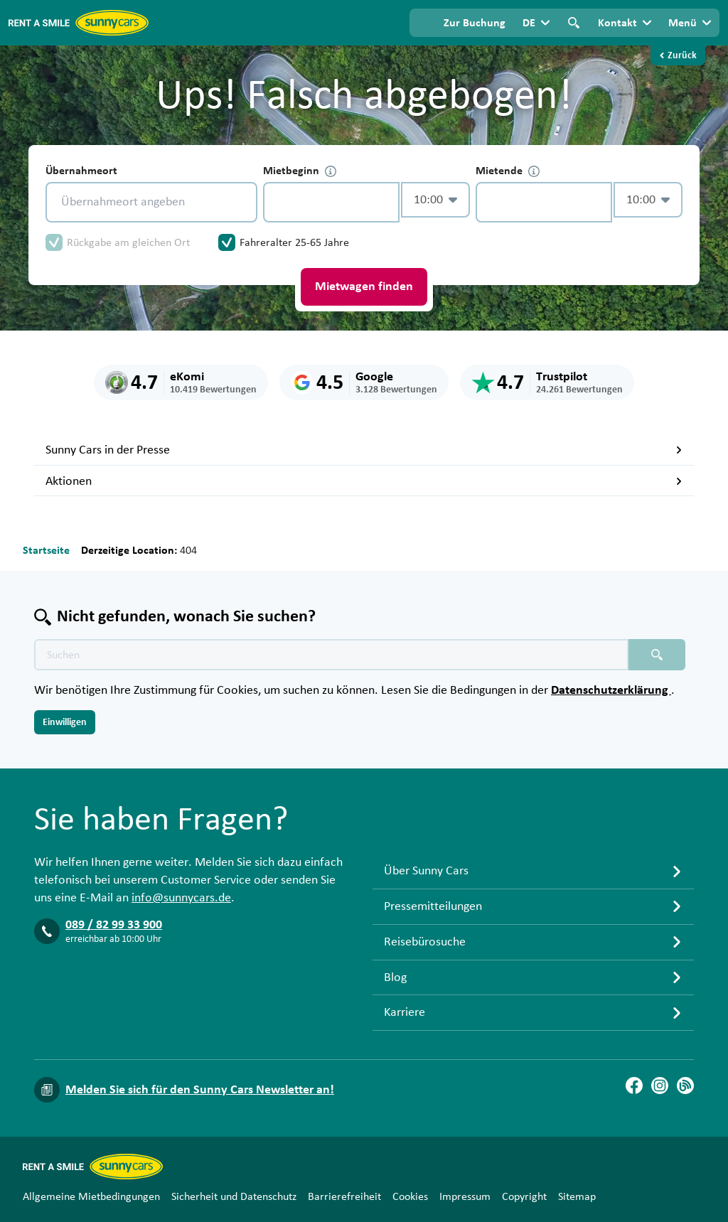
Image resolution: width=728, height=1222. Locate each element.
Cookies (410, 1196)
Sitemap (577, 1196)
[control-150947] (331, 202)
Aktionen (364, 481)
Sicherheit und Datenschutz (233, 1196)
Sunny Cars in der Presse (364, 450)
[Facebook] (634, 1085)
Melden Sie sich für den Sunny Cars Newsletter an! (199, 1089)
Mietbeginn (299, 171)
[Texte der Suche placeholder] (331, 654)
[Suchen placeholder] (656, 654)
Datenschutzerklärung (611, 690)
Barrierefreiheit (344, 1196)
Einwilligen (65, 722)
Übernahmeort (81, 170)
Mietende (508, 171)
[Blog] (685, 1085)
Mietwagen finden (364, 286)
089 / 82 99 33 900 (113, 924)
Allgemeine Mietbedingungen (91, 1196)
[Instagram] (659, 1085)
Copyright (524, 1196)
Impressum (465, 1196)
